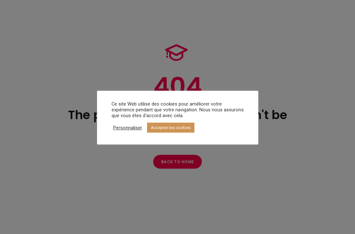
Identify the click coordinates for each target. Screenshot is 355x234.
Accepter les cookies (171, 127)
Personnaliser (127, 128)
